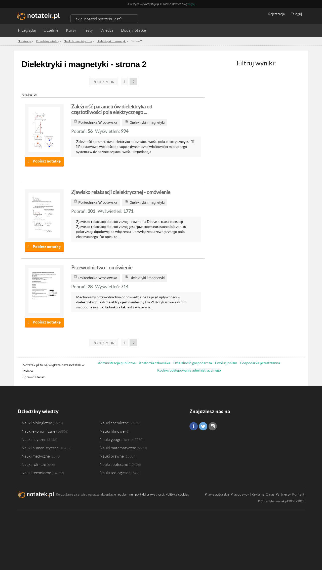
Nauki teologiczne (115, 472)
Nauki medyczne (35, 456)
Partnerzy (283, 494)
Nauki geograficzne (116, 439)
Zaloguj (296, 14)
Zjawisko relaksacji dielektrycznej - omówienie (120, 192)
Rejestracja (276, 14)
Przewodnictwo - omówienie (101, 267)
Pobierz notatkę (47, 161)
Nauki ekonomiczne (38, 431)
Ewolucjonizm (226, 363)
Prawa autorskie (217, 494)
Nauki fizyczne (33, 439)
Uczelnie (51, 30)
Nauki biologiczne (36, 423)
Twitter (203, 426)
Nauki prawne (112, 456)
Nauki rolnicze (33, 464)
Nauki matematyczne (118, 447)
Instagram (213, 426)
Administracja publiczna (117, 363)
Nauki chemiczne (114, 423)
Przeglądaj (27, 30)
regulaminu (125, 494)
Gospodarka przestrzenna (260, 363)
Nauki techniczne (36, 472)
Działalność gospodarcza (192, 363)
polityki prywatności (149, 494)
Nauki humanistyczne (40, 447)
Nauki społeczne (114, 464)
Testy (88, 30)
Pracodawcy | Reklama (247, 494)
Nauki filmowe (112, 431)
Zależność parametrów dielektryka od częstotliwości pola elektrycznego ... (111, 109)
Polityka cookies (177, 494)
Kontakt (298, 494)
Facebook (193, 426)
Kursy (71, 30)
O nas (270, 494)
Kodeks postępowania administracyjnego (189, 370)
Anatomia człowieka (154, 363)
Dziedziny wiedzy (38, 411)
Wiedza (106, 30)
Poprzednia (103, 81)
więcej (191, 4)
